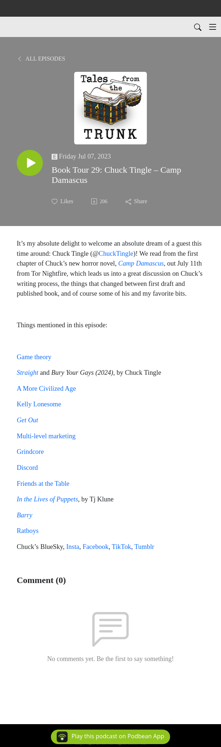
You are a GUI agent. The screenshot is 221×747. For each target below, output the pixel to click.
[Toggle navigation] (212, 27)
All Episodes (41, 59)
